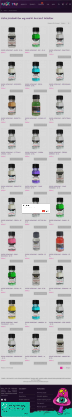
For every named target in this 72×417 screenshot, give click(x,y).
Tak (43, 211)
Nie (47, 211)
